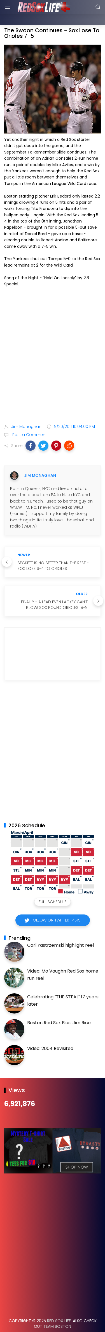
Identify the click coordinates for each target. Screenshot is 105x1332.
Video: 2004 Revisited (50, 1034)
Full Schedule (52, 888)
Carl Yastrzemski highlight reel (60, 931)
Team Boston (57, 1312)
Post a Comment (29, 420)
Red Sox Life (59, 1307)
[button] (30, 432)
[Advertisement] (52, 345)
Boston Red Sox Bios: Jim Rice (59, 1008)
